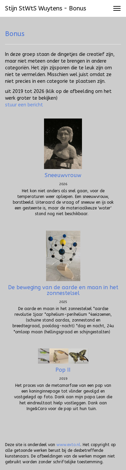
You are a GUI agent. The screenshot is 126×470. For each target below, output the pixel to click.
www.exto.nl (68, 444)
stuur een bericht (24, 105)
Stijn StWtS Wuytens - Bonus (45, 8)
